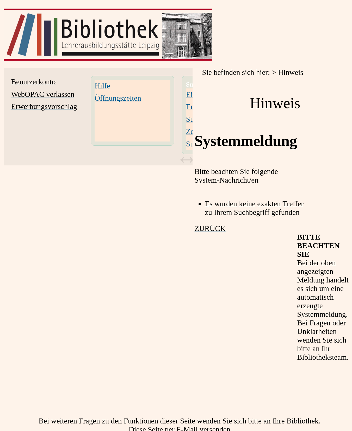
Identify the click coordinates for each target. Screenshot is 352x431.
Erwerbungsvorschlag (44, 106)
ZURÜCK (209, 228)
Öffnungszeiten (118, 98)
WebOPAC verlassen (43, 94)
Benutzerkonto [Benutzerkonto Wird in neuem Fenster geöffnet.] (33, 82)
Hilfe (102, 86)
